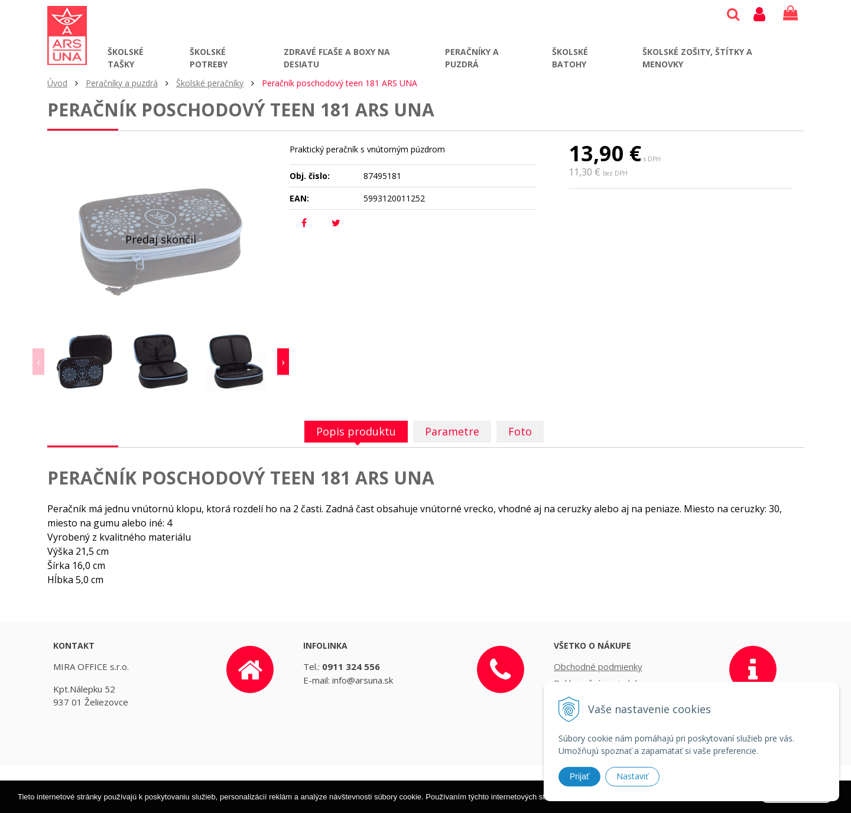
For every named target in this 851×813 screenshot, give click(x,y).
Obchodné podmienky (598, 666)
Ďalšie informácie (654, 805)
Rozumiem (797, 804)
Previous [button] (38, 362)
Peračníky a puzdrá (472, 58)
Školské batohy (570, 58)
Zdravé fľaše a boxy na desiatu (337, 58)
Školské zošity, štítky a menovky (697, 58)
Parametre (452, 431)
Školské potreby (209, 58)
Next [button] (283, 362)
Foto (520, 431)
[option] (85, 361)
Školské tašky (126, 58)
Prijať (579, 776)
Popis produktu (356, 431)
